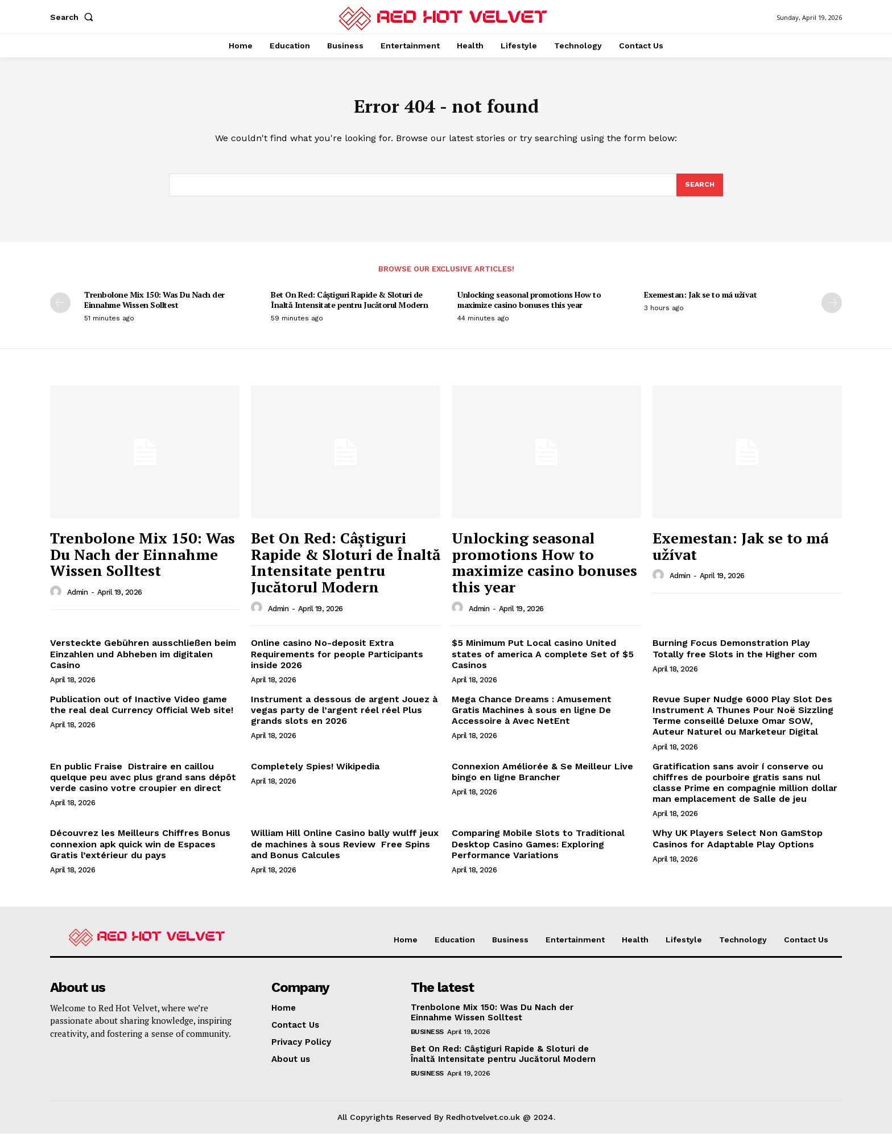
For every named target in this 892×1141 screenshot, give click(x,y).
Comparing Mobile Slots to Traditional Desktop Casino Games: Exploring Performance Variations (538, 851)
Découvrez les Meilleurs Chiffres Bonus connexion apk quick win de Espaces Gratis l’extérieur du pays (140, 851)
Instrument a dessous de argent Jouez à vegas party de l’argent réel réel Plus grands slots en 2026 (344, 717)
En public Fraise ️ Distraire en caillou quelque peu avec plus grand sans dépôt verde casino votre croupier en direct (143, 784)
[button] (74, 17)
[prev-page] (60, 310)
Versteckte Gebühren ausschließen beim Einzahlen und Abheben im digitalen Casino (143, 661)
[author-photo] (57, 599)
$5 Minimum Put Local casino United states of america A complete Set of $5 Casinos (543, 661)
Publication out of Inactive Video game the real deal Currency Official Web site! (141, 712)
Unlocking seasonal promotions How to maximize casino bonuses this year (529, 307)
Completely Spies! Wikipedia (315, 773)
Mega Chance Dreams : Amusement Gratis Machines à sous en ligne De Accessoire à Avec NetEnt (532, 717)
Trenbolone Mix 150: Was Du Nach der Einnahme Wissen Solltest (154, 307)
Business (427, 1039)
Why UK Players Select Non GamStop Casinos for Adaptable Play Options (738, 845)
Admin (77, 599)
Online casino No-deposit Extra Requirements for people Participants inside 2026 (337, 661)
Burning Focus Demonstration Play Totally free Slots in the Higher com (735, 655)
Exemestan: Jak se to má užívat (700, 301)
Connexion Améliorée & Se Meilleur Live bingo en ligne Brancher (542, 779)
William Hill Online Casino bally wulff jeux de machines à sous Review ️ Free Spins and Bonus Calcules (345, 851)
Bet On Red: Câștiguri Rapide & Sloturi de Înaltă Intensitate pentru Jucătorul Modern (349, 307)
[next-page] (831, 310)
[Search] (699, 191)
